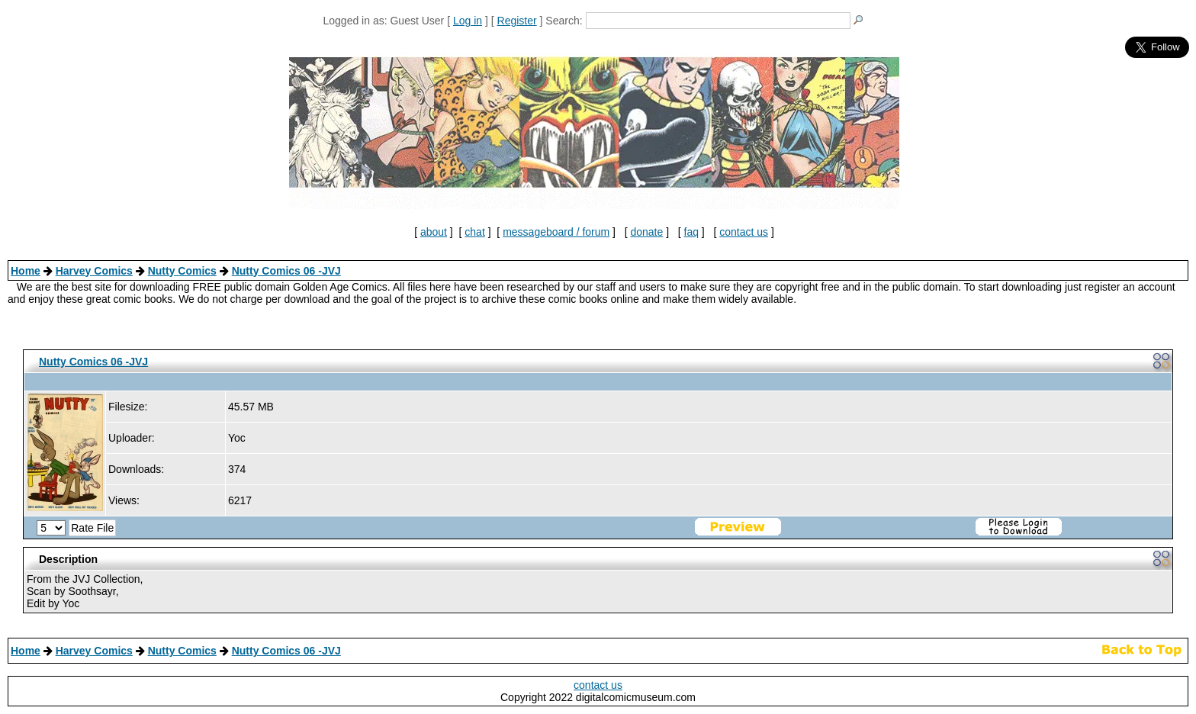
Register (517, 20)
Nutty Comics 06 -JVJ (286, 271)
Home (25, 271)
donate (646, 232)
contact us (743, 232)
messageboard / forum (556, 232)
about (433, 232)
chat (474, 232)
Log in (467, 20)
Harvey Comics (94, 271)
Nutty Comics (182, 271)
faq (691, 232)
